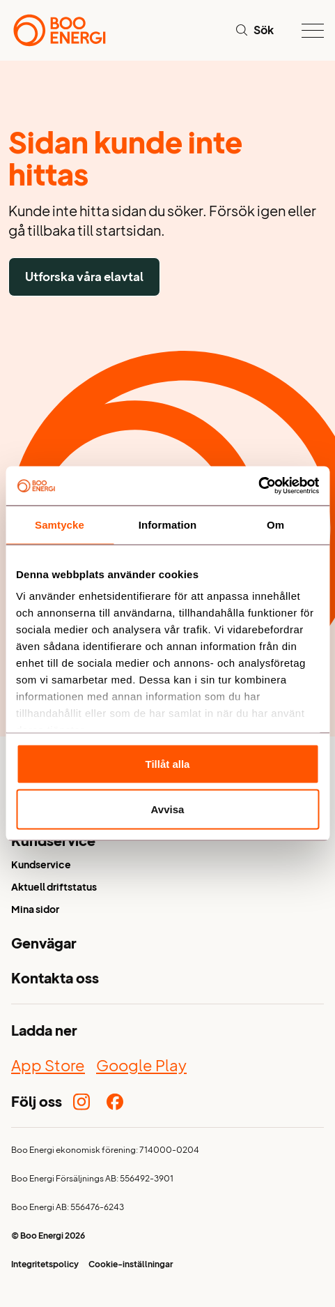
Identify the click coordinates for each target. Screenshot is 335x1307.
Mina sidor (35, 910)
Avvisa (168, 809)
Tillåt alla (168, 763)
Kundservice (41, 866)
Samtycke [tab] (59, 524)
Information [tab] (168, 524)
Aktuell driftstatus (54, 888)
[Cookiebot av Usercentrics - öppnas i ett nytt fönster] (258, 486)
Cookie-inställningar (130, 1265)
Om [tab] (275, 524)
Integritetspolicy (45, 1265)
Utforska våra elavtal (84, 276)
